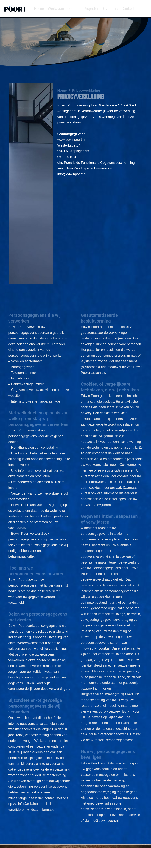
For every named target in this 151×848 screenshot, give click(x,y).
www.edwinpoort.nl (71, 139)
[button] (64, 8)
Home (62, 90)
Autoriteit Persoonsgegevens (112, 740)
